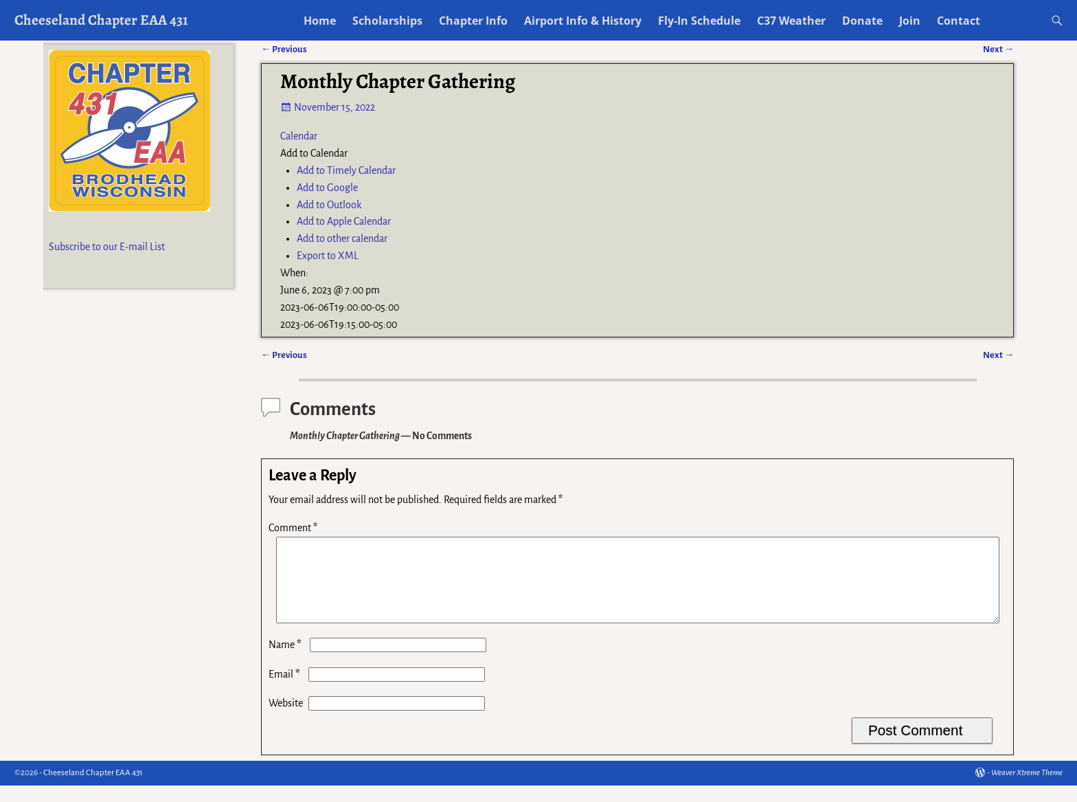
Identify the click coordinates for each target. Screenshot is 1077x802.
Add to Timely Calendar (346, 170)
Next (998, 355)
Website (286, 719)
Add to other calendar (342, 238)
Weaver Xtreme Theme (1027, 789)
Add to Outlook (329, 204)
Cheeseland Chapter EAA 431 (101, 20)
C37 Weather (791, 20)
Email (286, 690)
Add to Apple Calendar (344, 221)
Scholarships (387, 20)
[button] (314, 153)
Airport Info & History (583, 20)
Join (909, 20)
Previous (284, 355)
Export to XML (328, 255)
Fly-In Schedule (699, 20)
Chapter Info (473, 20)
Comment (294, 527)
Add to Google (327, 187)
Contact (958, 20)
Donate (862, 20)
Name (286, 661)
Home (320, 20)
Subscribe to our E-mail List (107, 246)
